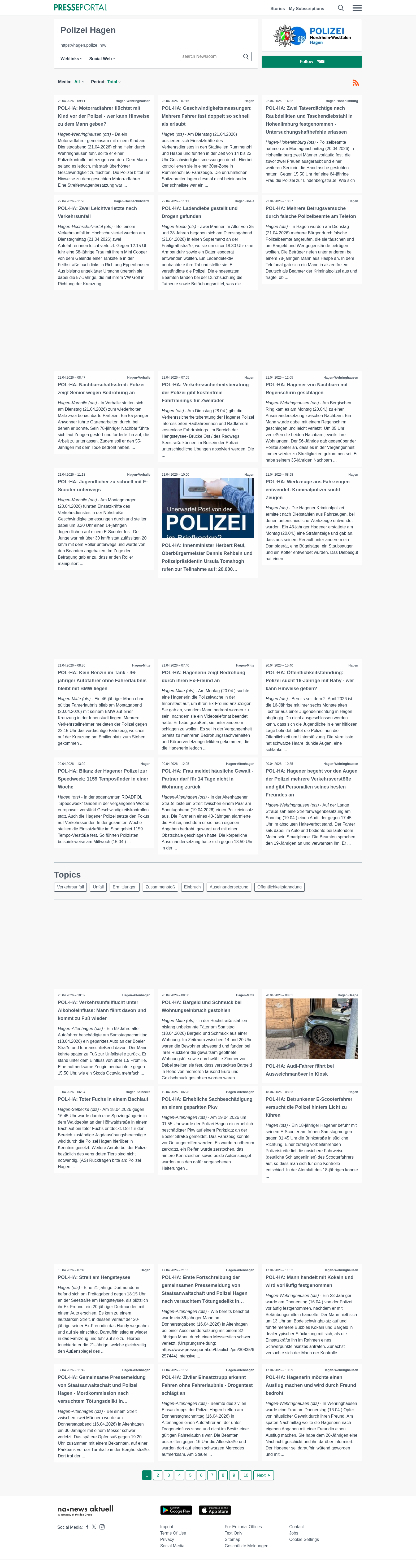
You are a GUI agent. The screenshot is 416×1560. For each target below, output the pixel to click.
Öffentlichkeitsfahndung (287, 887)
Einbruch (197, 887)
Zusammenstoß (164, 887)
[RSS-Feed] (355, 82)
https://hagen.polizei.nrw (83, 45)
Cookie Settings (304, 1541)
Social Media (172, 1547)
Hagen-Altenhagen (240, 764)
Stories (277, 8)
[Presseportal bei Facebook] (86, 1528)
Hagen (249, 101)
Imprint (166, 1528)
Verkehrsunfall (71, 887)
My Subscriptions (306, 8)
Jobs (293, 1534)
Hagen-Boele (244, 201)
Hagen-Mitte (141, 665)
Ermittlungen (127, 887)
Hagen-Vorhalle (138, 378)
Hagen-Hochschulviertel (132, 201)
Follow (312, 62)
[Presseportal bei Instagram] (100, 1528)
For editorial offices (243, 1528)
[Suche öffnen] (341, 8)
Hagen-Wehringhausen (132, 101)
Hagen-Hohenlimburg (342, 101)
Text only (233, 1534)
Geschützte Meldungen (246, 1547)
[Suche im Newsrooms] (216, 56)
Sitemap (232, 1541)
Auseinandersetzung (235, 887)
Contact (296, 1528)
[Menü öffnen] (357, 8)
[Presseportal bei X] (92, 1528)
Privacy (167, 1541)
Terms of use (173, 1534)
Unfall (99, 887)
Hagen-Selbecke (137, 1093)
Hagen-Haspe (347, 996)
